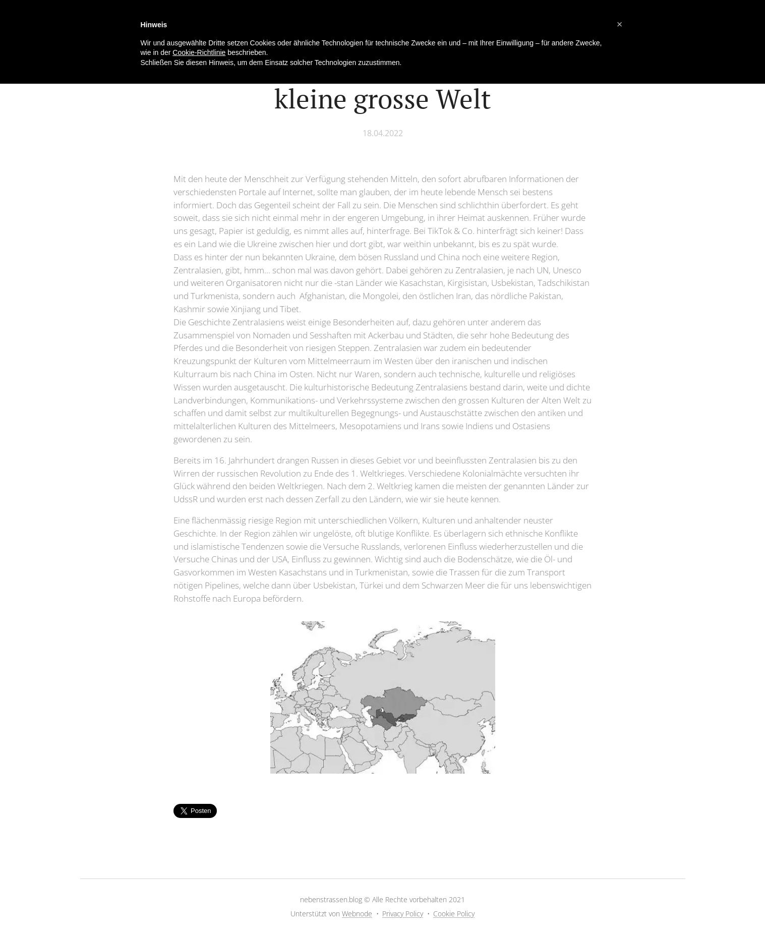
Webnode (357, 913)
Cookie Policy (454, 913)
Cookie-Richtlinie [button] (198, 52)
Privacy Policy (402, 913)
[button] (620, 24)
